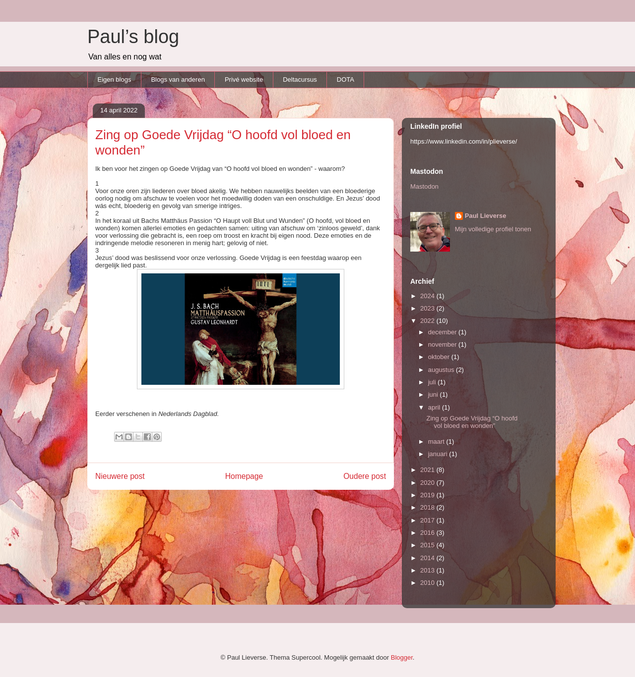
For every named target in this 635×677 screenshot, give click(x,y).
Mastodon (424, 186)
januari (438, 454)
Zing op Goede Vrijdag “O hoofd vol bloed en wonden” (471, 422)
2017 (428, 520)
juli (433, 382)
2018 (428, 507)
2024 (428, 296)
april (435, 407)
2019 (428, 495)
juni (434, 394)
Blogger (402, 657)
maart (437, 441)
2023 (428, 308)
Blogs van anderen (177, 79)
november (443, 344)
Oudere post (364, 476)
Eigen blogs (114, 79)
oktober (439, 357)
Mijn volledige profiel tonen (493, 229)
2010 (428, 582)
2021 (428, 469)
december (443, 332)
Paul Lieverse (486, 215)
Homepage (244, 476)
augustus (442, 369)
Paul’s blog (133, 36)
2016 (428, 532)
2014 (428, 558)
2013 (428, 570)
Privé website (244, 79)
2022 (428, 320)
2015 (428, 545)
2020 (428, 482)
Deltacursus (300, 79)
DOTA (345, 79)
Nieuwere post (120, 476)
